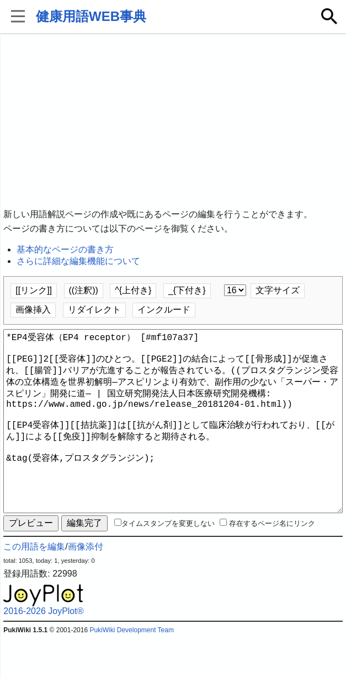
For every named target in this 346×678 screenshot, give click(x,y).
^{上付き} (133, 290)
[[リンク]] (33, 290)
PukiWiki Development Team (131, 670)
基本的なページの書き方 (65, 249)
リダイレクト (94, 309)
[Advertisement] (172, 121)
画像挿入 (33, 309)
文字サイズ (277, 290)
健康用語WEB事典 (91, 16)
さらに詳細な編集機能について (78, 261)
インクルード (163, 309)
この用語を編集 (34, 586)
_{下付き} (187, 290)
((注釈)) (83, 290)
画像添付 (85, 586)
